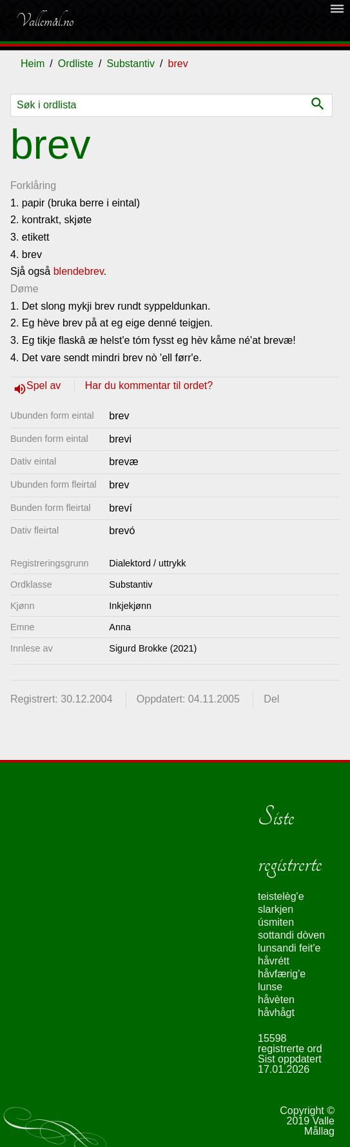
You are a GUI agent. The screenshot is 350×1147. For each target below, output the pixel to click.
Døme (24, 288)
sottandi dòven (291, 935)
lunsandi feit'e (289, 948)
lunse (270, 986)
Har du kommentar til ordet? (149, 385)
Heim (32, 63)
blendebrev (78, 271)
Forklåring (33, 185)
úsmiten (276, 922)
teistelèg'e (281, 896)
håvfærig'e (282, 973)
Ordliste (75, 63)
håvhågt (276, 1012)
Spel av (45, 385)
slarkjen (275, 909)
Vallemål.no (44, 20)
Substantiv (130, 63)
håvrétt (273, 960)
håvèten (276, 999)
